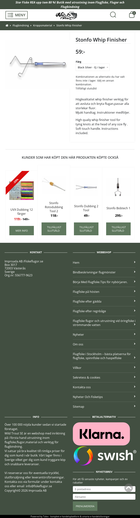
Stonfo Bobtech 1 (118, 208)
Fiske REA (28, 2)
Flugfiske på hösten (104, 292)
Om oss (104, 344)
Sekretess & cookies (104, 377)
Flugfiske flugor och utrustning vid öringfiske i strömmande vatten (104, 323)
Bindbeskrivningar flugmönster (104, 272)
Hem (104, 263)
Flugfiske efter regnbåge (104, 311)
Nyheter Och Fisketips (104, 397)
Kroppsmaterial (42, 25)
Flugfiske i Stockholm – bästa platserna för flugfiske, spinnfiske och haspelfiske (104, 356)
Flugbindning (70, 7)
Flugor (114, 2)
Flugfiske (101, 2)
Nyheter (104, 335)
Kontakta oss (104, 387)
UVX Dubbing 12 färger (21, 212)
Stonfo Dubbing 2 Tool (86, 208)
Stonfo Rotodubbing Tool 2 (54, 207)
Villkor (104, 368)
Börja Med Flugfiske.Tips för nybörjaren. (104, 282)
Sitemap (104, 407)
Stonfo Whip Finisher (69, 25)
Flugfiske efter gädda (104, 301)
